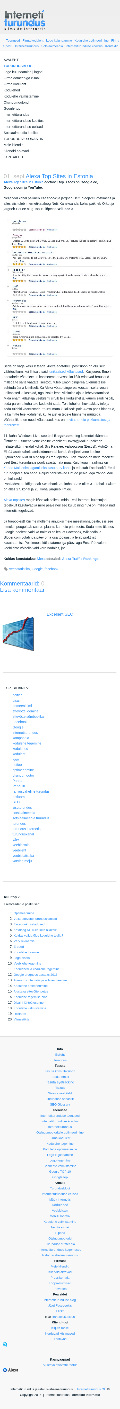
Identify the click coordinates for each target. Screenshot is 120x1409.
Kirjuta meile (60, 1328)
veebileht (19, 850)
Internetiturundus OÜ (91, 1389)
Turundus (60, 1060)
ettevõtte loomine (26, 711)
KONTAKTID (13, 157)
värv (16, 840)
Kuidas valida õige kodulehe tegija (38, 935)
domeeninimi (22, 706)
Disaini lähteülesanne (29, 1002)
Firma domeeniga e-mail (22, 78)
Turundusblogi (60, 1188)
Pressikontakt (60, 1277)
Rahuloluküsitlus (63, 1317)
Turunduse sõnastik (60, 1099)
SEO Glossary (60, 1104)
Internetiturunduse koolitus (84, 46)
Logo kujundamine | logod (23, 72)
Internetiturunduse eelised (23, 127)
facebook (52, 569)
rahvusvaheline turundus (31, 791)
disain (17, 700)
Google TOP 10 (60, 1171)
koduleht (19, 754)
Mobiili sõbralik (60, 1216)
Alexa (40, 559)
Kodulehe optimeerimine (92, 40)
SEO (16, 802)
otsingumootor (23, 775)
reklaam (19, 797)
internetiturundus (25, 733)
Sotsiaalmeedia (52, 46)
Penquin (19, 786)
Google (37, 569)
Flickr (60, 1311)
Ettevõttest (59, 1289)
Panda (17, 781)
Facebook (20, 722)
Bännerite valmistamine (59, 1166)
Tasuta (60, 1088)
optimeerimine (23, 770)
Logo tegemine (60, 1160)
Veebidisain (60, 1210)
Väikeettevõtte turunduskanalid (35, 919)
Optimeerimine (24, 913)
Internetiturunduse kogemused (60, 1249)
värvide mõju (22, 861)
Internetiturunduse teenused (60, 1115)
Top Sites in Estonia (23, 182)
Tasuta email (60, 1077)
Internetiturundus (27, 46)
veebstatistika (19, 569)
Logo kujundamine (59, 40)
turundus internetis (27, 829)
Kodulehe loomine (26, 952)
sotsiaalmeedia (24, 813)
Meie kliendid (14, 145)
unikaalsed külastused (66, 371)
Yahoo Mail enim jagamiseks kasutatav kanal (37, 468)
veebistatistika (23, 856)
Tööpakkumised (60, 1283)
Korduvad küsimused (60, 1333)
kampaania (21, 738)
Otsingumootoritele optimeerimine (60, 1132)
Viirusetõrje (21, 1019)
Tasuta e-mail (60, 1227)
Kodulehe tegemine (60, 1143)
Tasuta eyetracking (60, 1082)
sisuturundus (22, 807)
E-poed (19, 946)
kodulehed (20, 749)
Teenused (13, 40)
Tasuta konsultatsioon (60, 1071)
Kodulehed (12, 90)
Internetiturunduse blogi (60, 1300)
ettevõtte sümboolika (28, 716)
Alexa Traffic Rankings (80, 559)
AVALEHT (11, 60)
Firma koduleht (33, 40)
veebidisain (21, 845)
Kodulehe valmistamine (21, 96)
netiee (17, 765)
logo (16, 759)
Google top (12, 108)
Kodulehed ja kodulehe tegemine (37, 969)
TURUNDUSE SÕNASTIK (23, 139)
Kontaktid (111, 46)
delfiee (18, 695)
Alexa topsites (14, 500)
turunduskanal (23, 834)
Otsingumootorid (16, 102)
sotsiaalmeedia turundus (31, 818)
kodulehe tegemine (27, 743)
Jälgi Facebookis (60, 1305)
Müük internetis (60, 1199)
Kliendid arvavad (16, 151)
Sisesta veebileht (60, 1093)
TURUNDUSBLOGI (19, 66)
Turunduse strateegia (60, 1244)
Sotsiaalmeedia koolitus (21, 133)
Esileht (60, 1054)
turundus (19, 823)
